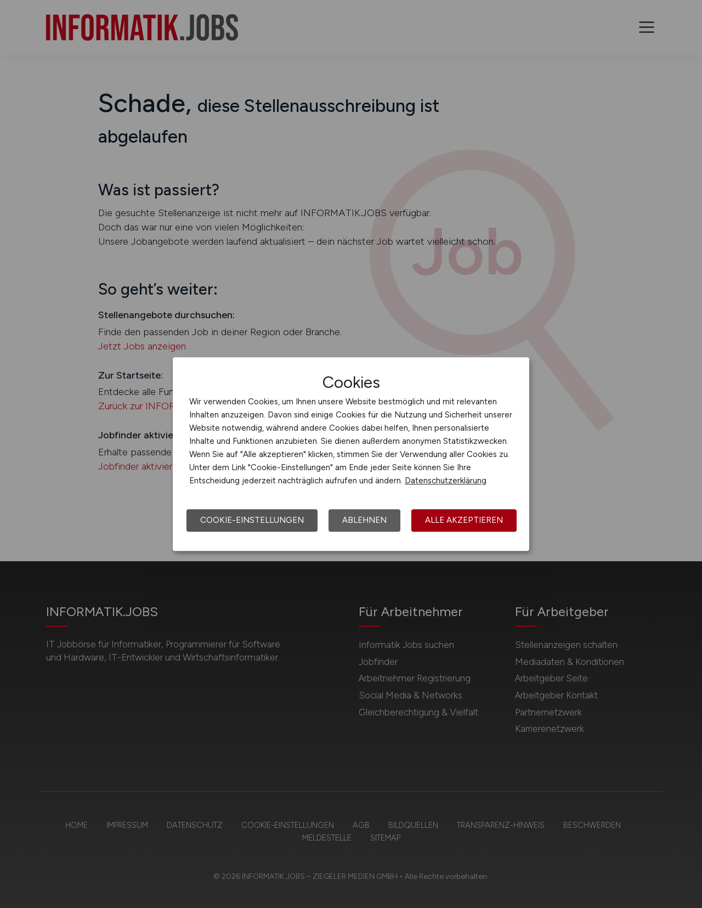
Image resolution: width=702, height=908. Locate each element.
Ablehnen (364, 520)
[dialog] (351, 454)
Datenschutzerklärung (445, 481)
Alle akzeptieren (464, 520)
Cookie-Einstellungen (252, 520)
